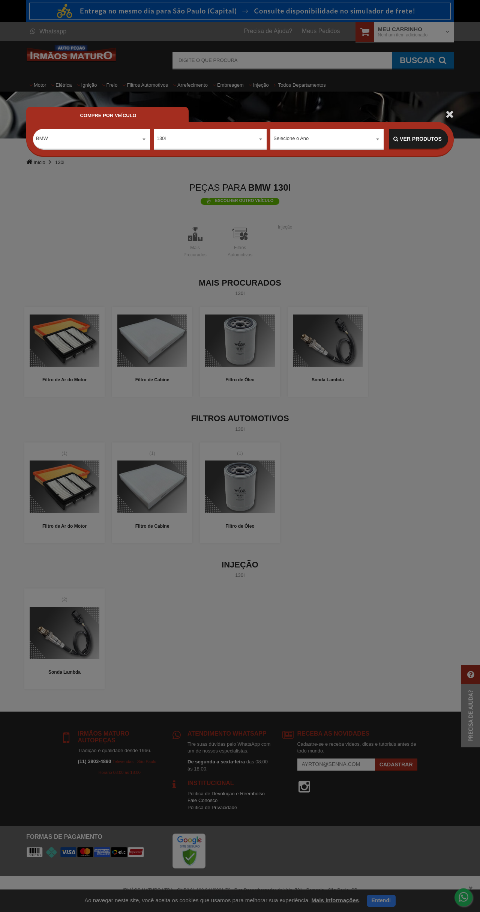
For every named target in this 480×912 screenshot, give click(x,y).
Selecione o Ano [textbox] (291, 138)
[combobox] (91, 139)
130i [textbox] (161, 138)
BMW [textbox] (42, 138)
